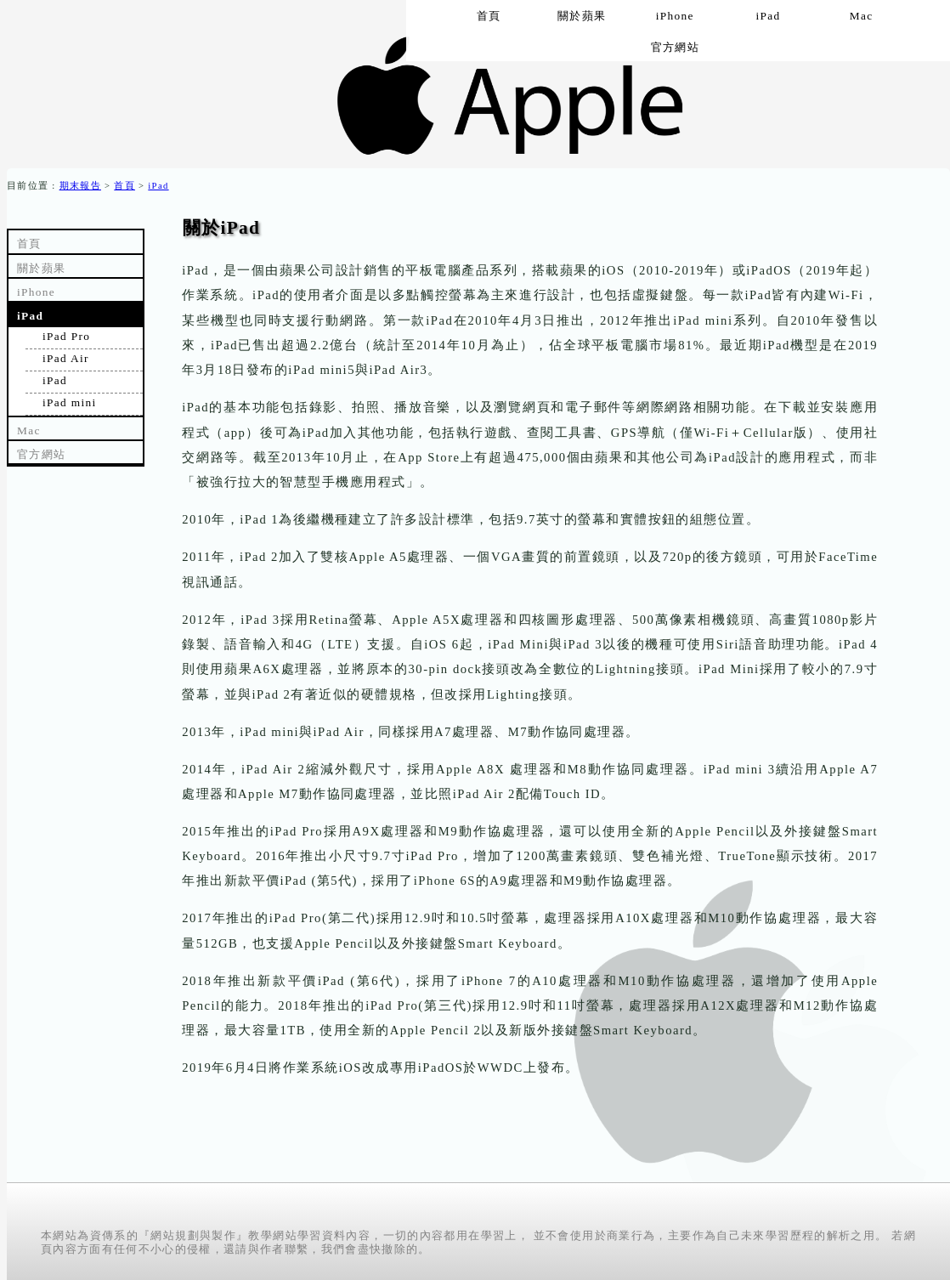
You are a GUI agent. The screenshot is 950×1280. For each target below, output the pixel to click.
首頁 (124, 185)
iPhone (36, 292)
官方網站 (675, 47)
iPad (158, 185)
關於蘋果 (41, 268)
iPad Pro (66, 336)
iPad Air (65, 358)
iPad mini (69, 402)
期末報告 (80, 185)
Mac (29, 430)
